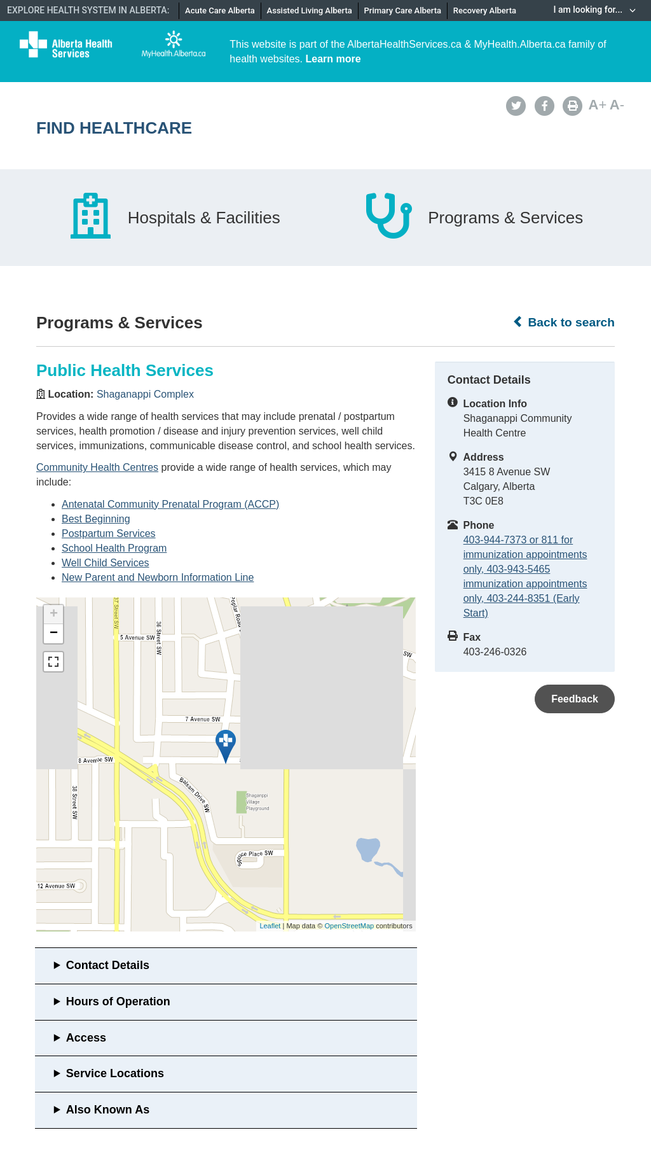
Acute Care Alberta (220, 10)
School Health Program (114, 548)
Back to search (563, 322)
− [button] (54, 633)
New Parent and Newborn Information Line (158, 577)
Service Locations (115, 1073)
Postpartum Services (109, 533)
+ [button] (54, 614)
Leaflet (269, 926)
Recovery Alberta (484, 10)
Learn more (333, 58)
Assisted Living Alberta (309, 10)
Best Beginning (96, 518)
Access (86, 1037)
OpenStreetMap (349, 926)
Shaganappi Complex (145, 394)
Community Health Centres (97, 467)
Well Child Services (105, 562)
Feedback (574, 699)
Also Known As (107, 1109)
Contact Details (107, 965)
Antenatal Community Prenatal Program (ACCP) (170, 504)
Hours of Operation (118, 1001)
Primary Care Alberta (402, 10)
